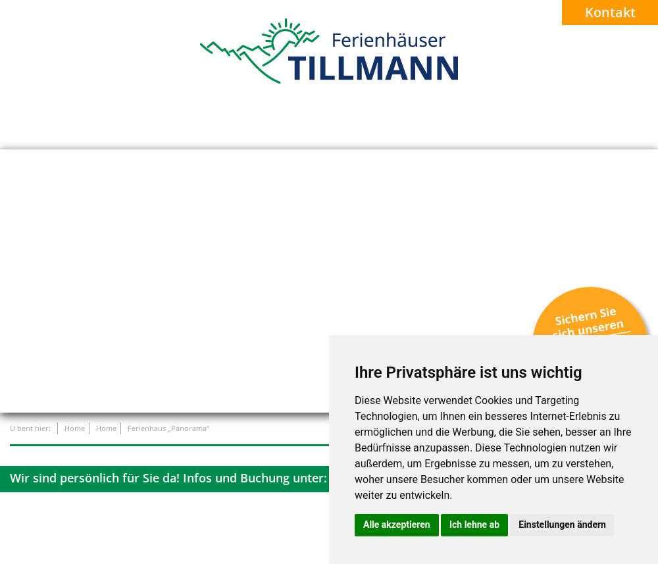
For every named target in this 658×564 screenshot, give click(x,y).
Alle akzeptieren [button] (396, 524)
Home (74, 428)
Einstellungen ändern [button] (562, 524)
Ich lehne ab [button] (474, 524)
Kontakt (610, 12)
